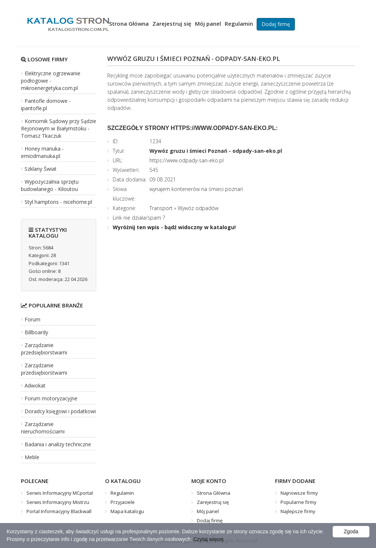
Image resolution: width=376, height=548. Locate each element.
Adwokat (35, 385)
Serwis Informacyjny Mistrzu (57, 502)
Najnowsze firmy (299, 493)
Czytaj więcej (209, 539)
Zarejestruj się (171, 23)
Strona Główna (129, 23)
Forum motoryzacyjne (51, 398)
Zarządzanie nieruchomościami (43, 428)
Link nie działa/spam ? (139, 217)
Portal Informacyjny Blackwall (58, 511)
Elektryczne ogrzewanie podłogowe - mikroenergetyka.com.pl (50, 80)
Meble (32, 457)
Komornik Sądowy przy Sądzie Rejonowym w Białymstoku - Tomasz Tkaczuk (58, 128)
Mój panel (208, 23)
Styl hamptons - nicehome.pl (58, 201)
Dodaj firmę (275, 24)
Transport (161, 208)
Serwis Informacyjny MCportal (59, 493)
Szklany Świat (41, 168)
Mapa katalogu (127, 511)
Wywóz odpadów (198, 208)
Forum (32, 319)
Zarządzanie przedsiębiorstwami (44, 349)
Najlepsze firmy (298, 511)
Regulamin (239, 23)
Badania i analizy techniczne (58, 444)
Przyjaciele (123, 502)
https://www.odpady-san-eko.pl (186, 160)
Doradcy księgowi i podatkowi (60, 411)
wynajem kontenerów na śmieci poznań (196, 188)
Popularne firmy (299, 502)
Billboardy (36, 332)
